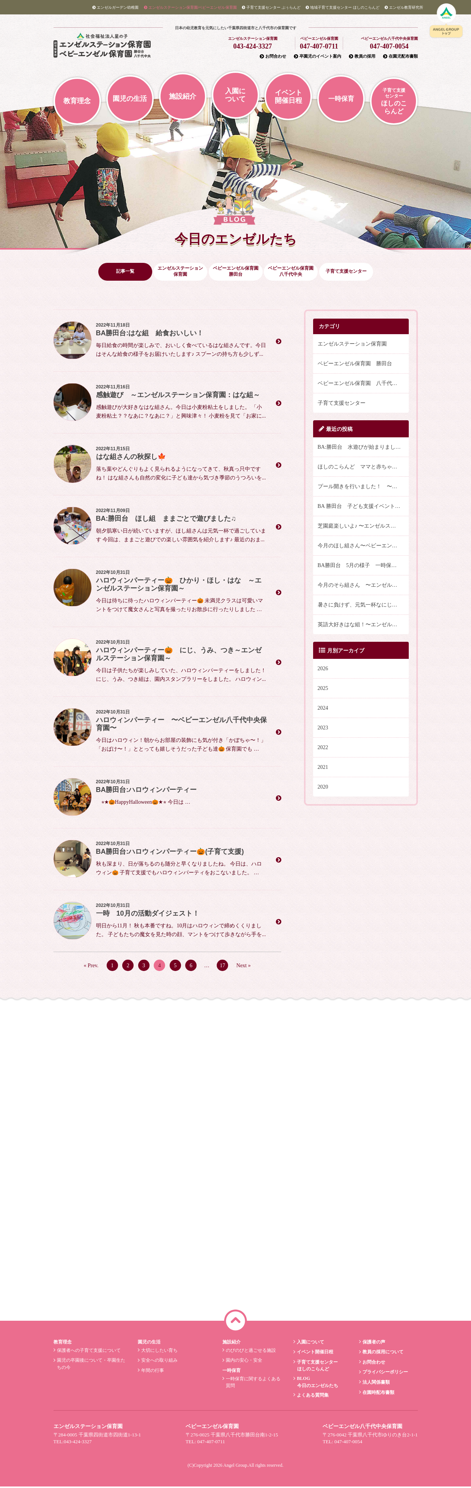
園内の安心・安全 (243, 1361)
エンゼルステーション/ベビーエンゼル (190, 7)
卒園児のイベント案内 (317, 56)
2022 (323, 748)
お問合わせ (273, 56)
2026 (323, 670)
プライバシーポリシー (384, 1373)
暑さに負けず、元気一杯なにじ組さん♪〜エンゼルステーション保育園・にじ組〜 (363, 606)
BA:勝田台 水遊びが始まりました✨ (362, 448)
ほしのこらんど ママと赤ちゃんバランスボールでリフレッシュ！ (363, 468)
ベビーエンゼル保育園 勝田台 (355, 365)
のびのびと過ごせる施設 (250, 1351)
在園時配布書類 (377, 1393)
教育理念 (77, 101)
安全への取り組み (159, 1361)
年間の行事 (152, 1371)
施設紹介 (182, 96)
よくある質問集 (312, 1396)
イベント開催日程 (288, 96)
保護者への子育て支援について (88, 1351)
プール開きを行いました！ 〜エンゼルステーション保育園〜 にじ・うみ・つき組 (363, 487)
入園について (235, 95)
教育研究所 (403, 7)
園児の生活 (130, 98)
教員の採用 (362, 56)
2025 (323, 689)
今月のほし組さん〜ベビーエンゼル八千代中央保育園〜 (363, 547)
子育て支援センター (341, 404)
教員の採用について (382, 1353)
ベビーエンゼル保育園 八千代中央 (360, 384)
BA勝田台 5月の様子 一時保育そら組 (363, 566)
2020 (323, 788)
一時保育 (341, 98)
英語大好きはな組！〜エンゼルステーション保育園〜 (363, 626)
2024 (323, 709)
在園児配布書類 (400, 56)
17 (222, 966)
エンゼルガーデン (115, 7)
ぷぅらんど (271, 7)
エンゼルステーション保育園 (352, 345)
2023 (323, 729)
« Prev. (91, 966)
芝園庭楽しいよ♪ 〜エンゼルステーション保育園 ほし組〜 (363, 527)
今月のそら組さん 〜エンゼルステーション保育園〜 (363, 586)
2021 (323, 768)
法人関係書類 (375, 1383)
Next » (243, 966)
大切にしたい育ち (159, 1351)
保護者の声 (373, 1343)
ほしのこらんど (343, 7)
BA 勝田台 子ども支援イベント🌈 (360, 507)
